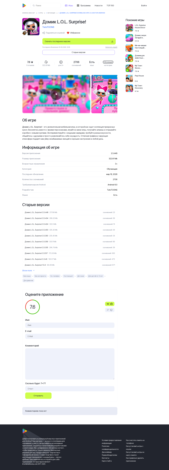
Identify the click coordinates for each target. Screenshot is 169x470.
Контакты (105, 455)
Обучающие (55, 13)
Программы (86, 5)
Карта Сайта (107, 457)
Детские (80, 273)
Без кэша (27, 273)
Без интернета (40, 273)
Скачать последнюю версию (57, 41)
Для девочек (28, 277)
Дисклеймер (107, 449)
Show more (28, 267)
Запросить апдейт (111, 47)
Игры (71, 5)
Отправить (38, 392)
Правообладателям (109, 451)
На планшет (68, 273)
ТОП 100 (111, 5)
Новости (99, 5)
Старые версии (103, 41)
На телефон (55, 273)
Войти (144, 5)
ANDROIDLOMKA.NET (29, 13)
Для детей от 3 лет (95, 273)
